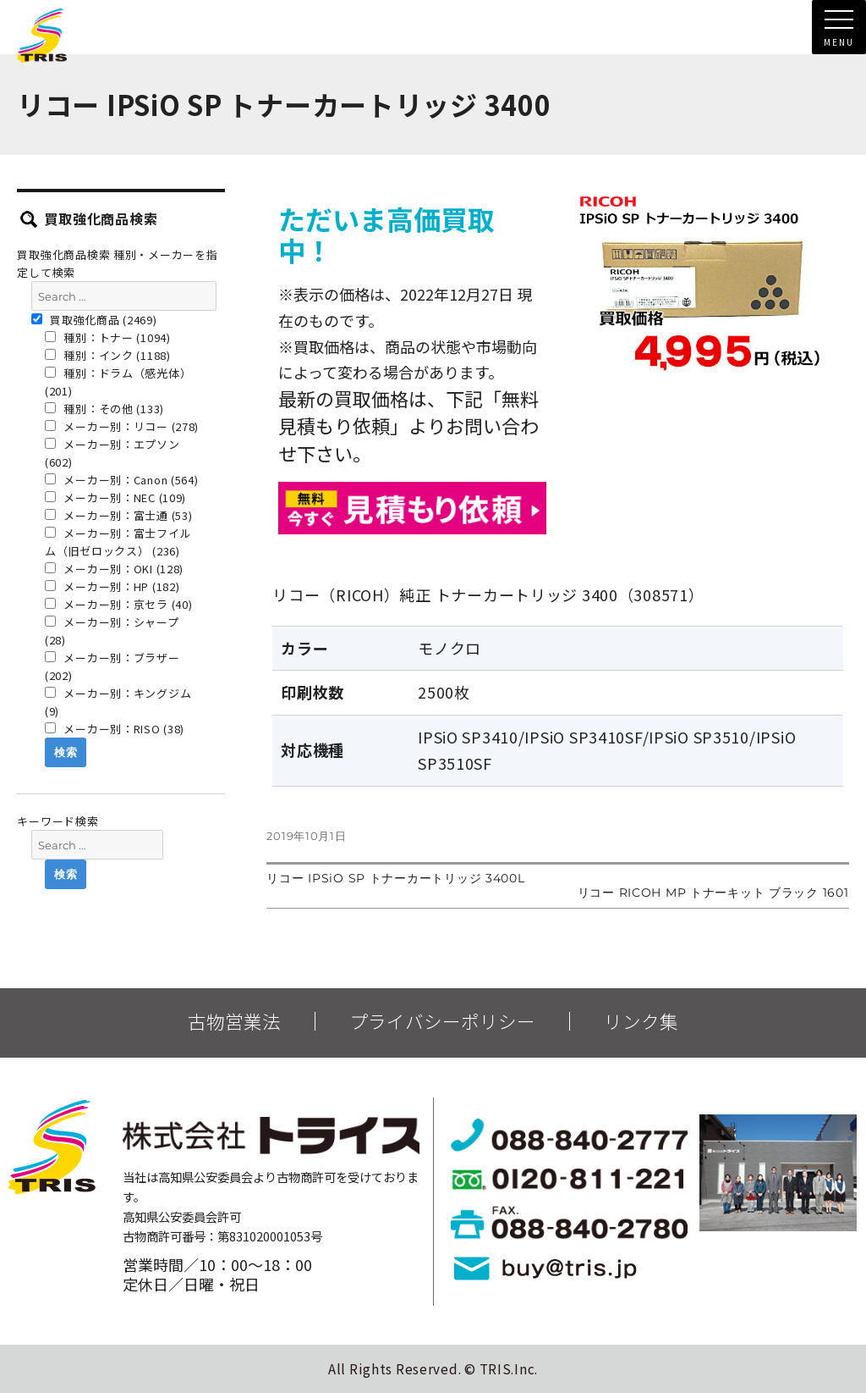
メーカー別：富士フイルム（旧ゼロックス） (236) (118, 542)
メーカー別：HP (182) (112, 586)
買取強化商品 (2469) (94, 320)
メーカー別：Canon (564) (122, 480)
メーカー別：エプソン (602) (112, 453)
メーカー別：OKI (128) (114, 569)
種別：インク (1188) (108, 355)
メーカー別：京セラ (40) (119, 604)
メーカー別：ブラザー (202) (112, 666)
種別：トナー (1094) (108, 337)
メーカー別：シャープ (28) (112, 631)
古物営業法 (234, 1021)
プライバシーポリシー (442, 1021)
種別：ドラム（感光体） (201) (118, 382)
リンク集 (641, 1021)
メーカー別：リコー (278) (122, 426)
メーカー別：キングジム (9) (118, 702)
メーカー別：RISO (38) (114, 729)
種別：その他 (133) (104, 409)
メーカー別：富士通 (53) (119, 515)
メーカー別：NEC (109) (115, 497)
